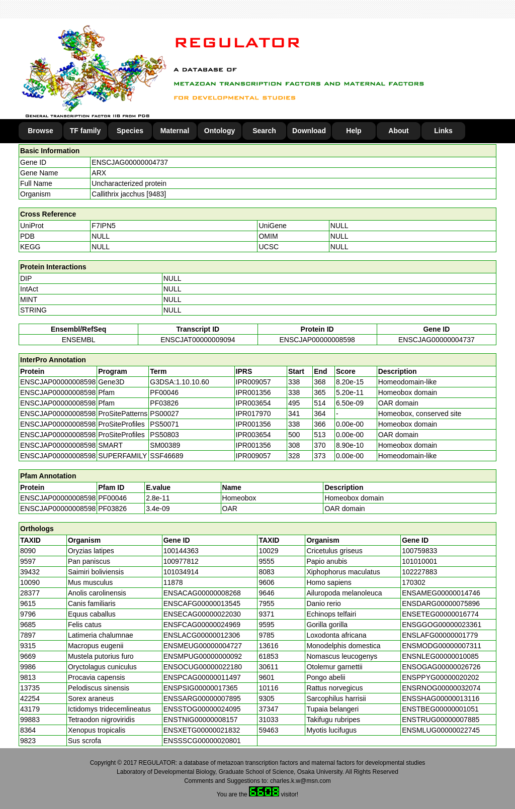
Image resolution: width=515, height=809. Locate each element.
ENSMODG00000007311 (441, 646)
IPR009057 (253, 382)
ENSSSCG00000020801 (202, 741)
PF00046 (112, 498)
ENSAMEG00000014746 (441, 593)
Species (130, 131)
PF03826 (112, 508)
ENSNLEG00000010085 (440, 656)
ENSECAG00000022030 (202, 614)
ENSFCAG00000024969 (201, 625)
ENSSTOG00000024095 (202, 709)
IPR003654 (253, 403)
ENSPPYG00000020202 (440, 677)
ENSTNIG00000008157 (200, 720)
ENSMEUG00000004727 (202, 646)
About (398, 131)
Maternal (175, 131)
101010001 (419, 561)
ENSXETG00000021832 (201, 730)
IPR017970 (253, 414)
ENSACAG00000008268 (202, 593)
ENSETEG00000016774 (440, 614)
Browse (40, 131)
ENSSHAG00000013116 (440, 698)
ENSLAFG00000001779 (440, 635)
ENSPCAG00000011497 (202, 677)
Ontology (219, 131)
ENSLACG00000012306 (201, 635)
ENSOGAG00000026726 (441, 667)
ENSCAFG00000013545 (201, 603)
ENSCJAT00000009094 (197, 340)
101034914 (181, 572)
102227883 (419, 572)
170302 (413, 582)
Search (264, 131)
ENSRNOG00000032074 (441, 688)
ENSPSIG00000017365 (200, 688)
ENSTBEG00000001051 (440, 709)
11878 (173, 582)
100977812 (181, 561)
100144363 (181, 551)
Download (309, 131)
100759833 (419, 551)
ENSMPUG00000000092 (202, 656)
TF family (85, 131)
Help (353, 131)
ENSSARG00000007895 (202, 698)
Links (443, 131)
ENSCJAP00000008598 (317, 340)
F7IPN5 (103, 226)
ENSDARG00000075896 (441, 603)
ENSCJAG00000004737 (130, 162)
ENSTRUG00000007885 (440, 720)
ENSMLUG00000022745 (441, 730)
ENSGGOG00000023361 (441, 625)
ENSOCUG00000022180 (202, 667)
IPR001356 (253, 392)
